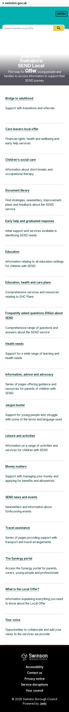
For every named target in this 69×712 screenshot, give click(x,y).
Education (12, 252)
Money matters (16, 466)
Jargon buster (15, 405)
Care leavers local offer (21, 129)
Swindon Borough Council (34, 656)
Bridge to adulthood (19, 98)
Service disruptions (34, 684)
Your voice (12, 620)
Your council (34, 690)
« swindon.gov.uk (14, 3)
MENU (61, 14)
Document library (17, 190)
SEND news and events (21, 497)
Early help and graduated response (29, 221)
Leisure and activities (20, 436)
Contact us (34, 673)
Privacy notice (35, 679)
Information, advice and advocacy (29, 374)
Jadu (43, 703)
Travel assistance (17, 528)
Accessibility (34, 667)
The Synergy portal (18, 558)
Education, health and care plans (28, 282)
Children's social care (20, 160)
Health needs (14, 344)
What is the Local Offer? (22, 589)
